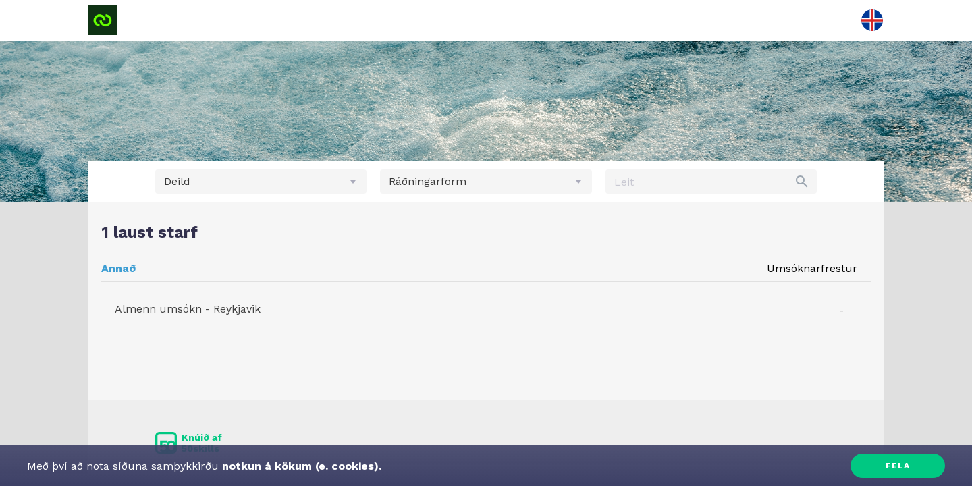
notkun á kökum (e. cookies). (300, 466)
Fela (898, 465)
